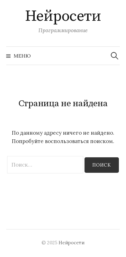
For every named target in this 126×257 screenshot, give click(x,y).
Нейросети (63, 16)
